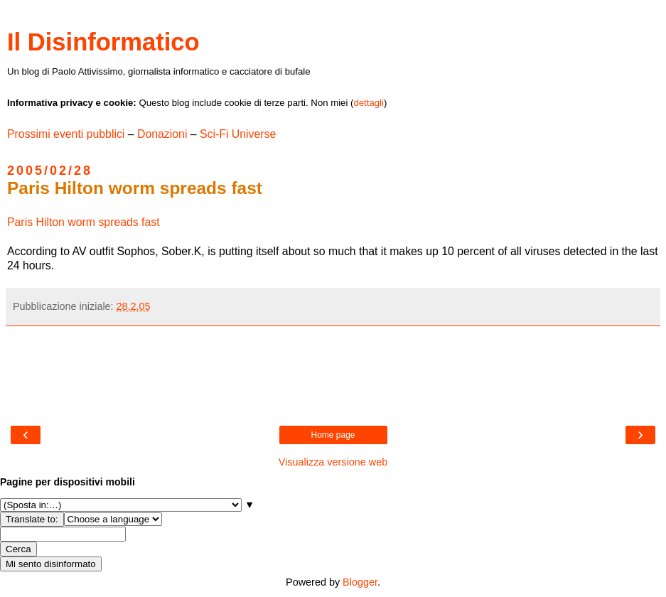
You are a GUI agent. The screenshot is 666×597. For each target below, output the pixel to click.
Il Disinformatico (103, 41)
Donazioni (162, 134)
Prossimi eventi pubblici (65, 134)
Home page (333, 435)
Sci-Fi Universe (238, 134)
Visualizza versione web (333, 462)
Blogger (360, 582)
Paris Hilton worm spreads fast (83, 222)
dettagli (368, 102)
